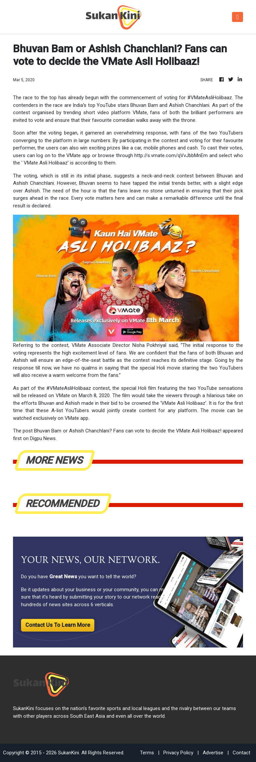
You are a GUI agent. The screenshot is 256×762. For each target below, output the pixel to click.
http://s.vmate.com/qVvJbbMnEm (171, 155)
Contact (241, 753)
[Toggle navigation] (237, 17)
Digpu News (43, 438)
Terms (147, 753)
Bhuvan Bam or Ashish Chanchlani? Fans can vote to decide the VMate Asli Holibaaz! (127, 431)
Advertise (213, 753)
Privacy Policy (178, 753)
